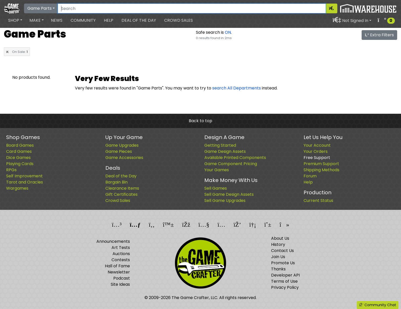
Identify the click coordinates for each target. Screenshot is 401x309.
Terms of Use (284, 281)
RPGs (11, 170)
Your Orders (316, 151)
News (56, 20)
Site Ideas (120, 284)
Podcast (121, 278)
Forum (310, 176)
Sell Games (215, 188)
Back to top (200, 121)
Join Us (278, 257)
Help (108, 20)
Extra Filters (379, 35)
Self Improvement (24, 176)
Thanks (278, 269)
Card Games (19, 151)
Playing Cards (20, 164)
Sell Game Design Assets (229, 194)
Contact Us (282, 251)
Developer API (285, 275)
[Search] (192, 8)
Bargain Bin (116, 182)
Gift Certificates (121, 194)
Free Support (317, 158)
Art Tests (121, 247)
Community (83, 20)
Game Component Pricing (230, 164)
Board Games (20, 145)
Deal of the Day (138, 20)
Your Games (216, 170)
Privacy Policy (285, 287)
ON (228, 32)
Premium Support (321, 164)
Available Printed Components (235, 158)
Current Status (318, 200)
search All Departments (236, 88)
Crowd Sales (178, 20)
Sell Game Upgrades (225, 200)
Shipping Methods (321, 170)
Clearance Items (122, 188)
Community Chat (377, 304)
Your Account (317, 145)
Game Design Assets (225, 151)
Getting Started (220, 145)
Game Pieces (118, 151)
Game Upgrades (122, 145)
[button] (15, 20)
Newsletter (119, 272)
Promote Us (283, 263)
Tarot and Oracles (24, 182)
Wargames (17, 188)
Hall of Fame (117, 266)
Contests (121, 260)
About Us (280, 238)
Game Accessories (124, 158)
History (278, 244)
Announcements (113, 241)
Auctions (121, 254)
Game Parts (39, 8)
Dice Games (18, 158)
